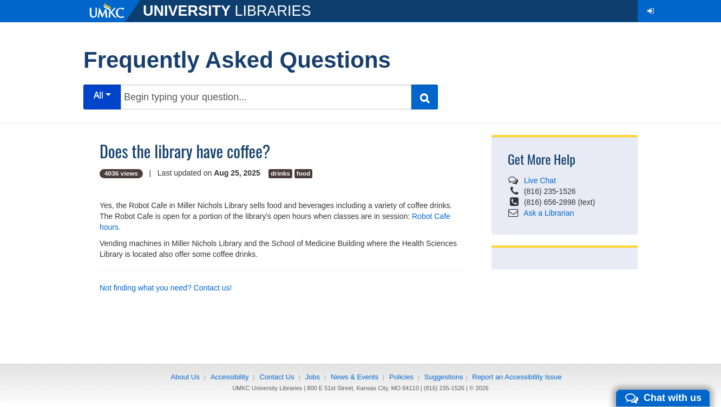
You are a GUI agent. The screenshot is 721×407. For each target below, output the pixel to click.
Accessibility (230, 377)
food (304, 173)
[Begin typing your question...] (266, 97)
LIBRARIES (227, 11)
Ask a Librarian (548, 213)
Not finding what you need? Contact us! (166, 287)
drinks (280, 173)
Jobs (312, 377)
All (102, 95)
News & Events (354, 377)
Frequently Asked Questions (237, 60)
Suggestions (443, 377)
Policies (401, 377)
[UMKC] (113, 11)
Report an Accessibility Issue (516, 377)
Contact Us (276, 377)
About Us (185, 377)
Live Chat (540, 180)
